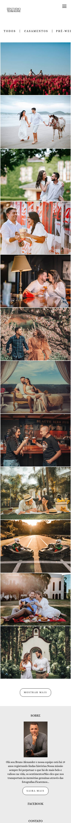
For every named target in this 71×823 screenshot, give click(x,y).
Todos (10, 31)
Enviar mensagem (37, 813)
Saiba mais (35, 771)
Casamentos (36, 31)
